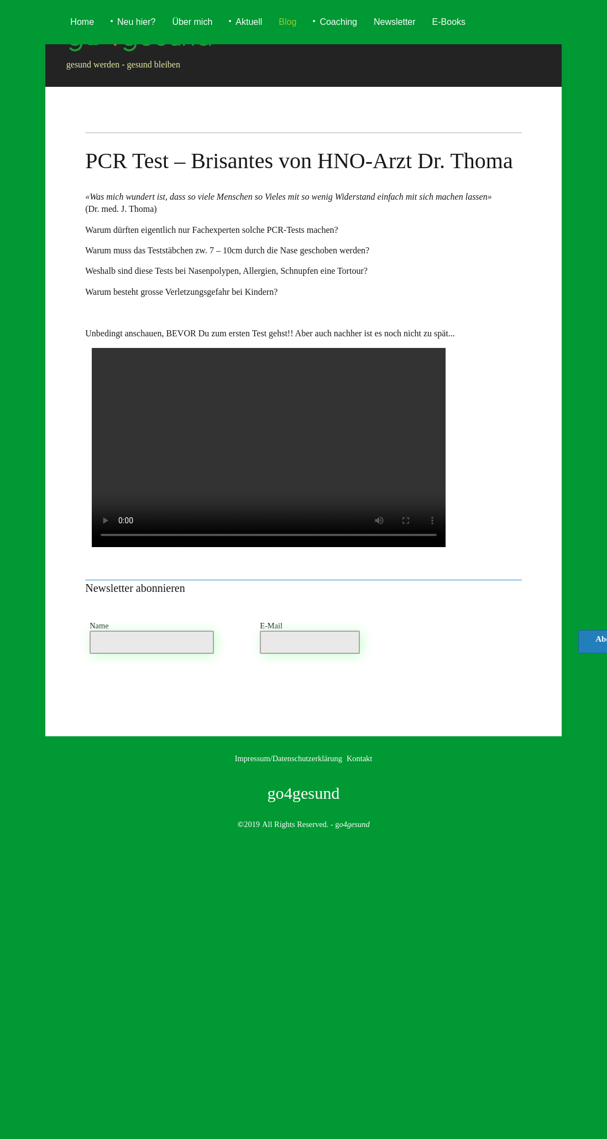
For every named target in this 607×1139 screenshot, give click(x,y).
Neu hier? (136, 22)
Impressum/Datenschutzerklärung (288, 758)
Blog (287, 22)
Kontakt (359, 758)
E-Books (448, 22)
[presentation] (477, 644)
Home (82, 22)
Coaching (338, 22)
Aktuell (249, 22)
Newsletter (395, 22)
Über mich (192, 22)
